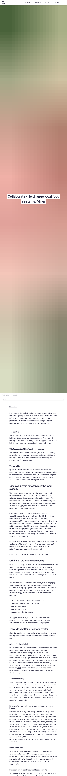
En (56, 2)
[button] (33, 399)
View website (13, 407)
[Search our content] (62, 2)
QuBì (19, 668)
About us (38, 2)
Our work (28, 2)
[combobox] (33, 399)
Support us (48, 2)
